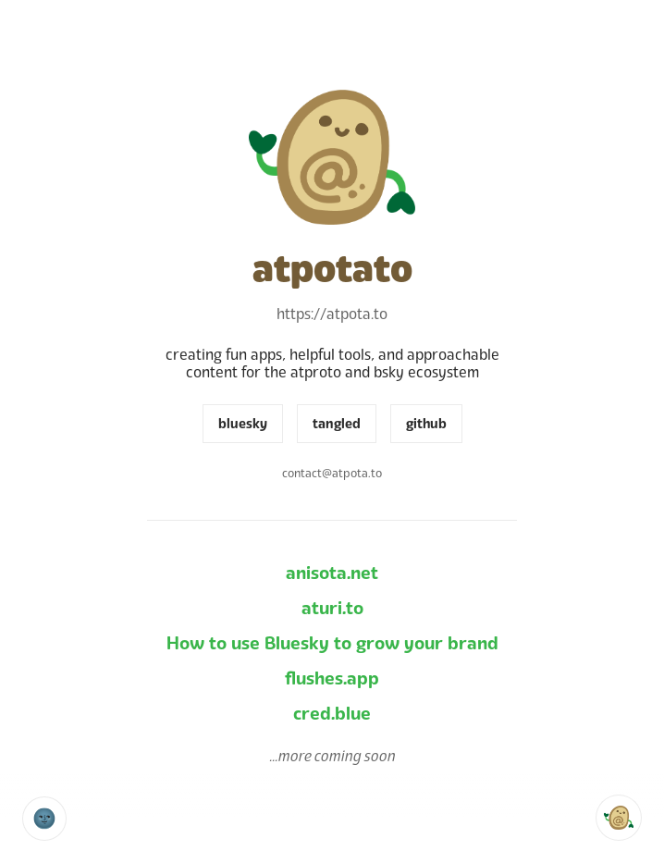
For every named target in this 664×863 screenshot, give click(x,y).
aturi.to (332, 608)
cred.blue (332, 713)
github (426, 423)
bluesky (242, 423)
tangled (337, 423)
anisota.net (332, 573)
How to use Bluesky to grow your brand (332, 643)
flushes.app (332, 678)
